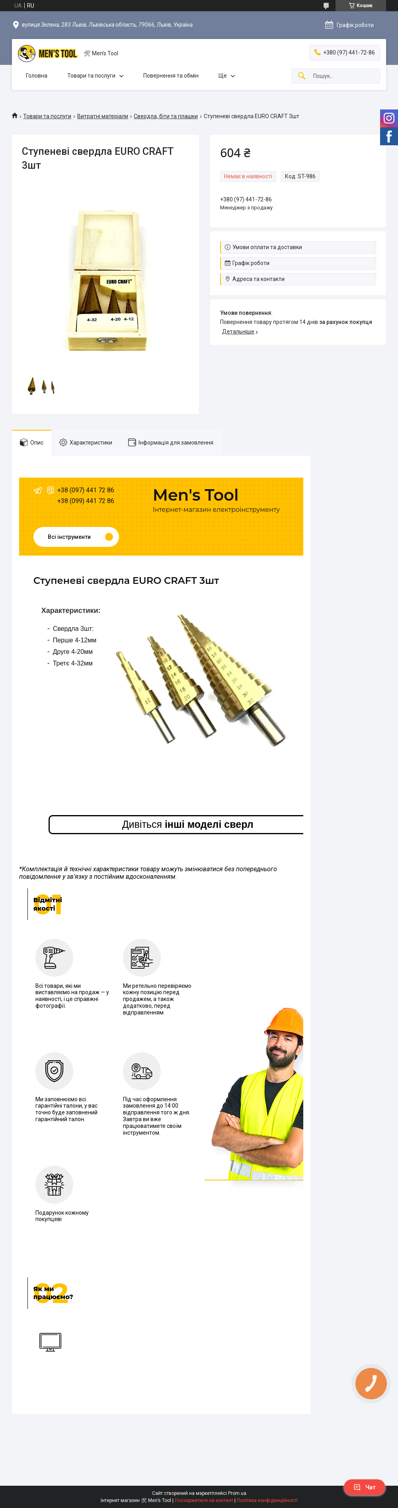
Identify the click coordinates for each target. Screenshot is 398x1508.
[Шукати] (301, 76)
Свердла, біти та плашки (166, 116)
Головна (36, 75)
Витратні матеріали (102, 116)
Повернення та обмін (171, 75)
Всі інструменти (69, 537)
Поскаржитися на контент (204, 1500)
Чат (364, 1487)
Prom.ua (237, 1493)
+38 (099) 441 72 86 (85, 501)
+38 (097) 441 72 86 (85, 490)
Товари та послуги (91, 75)
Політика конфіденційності (267, 1500)
